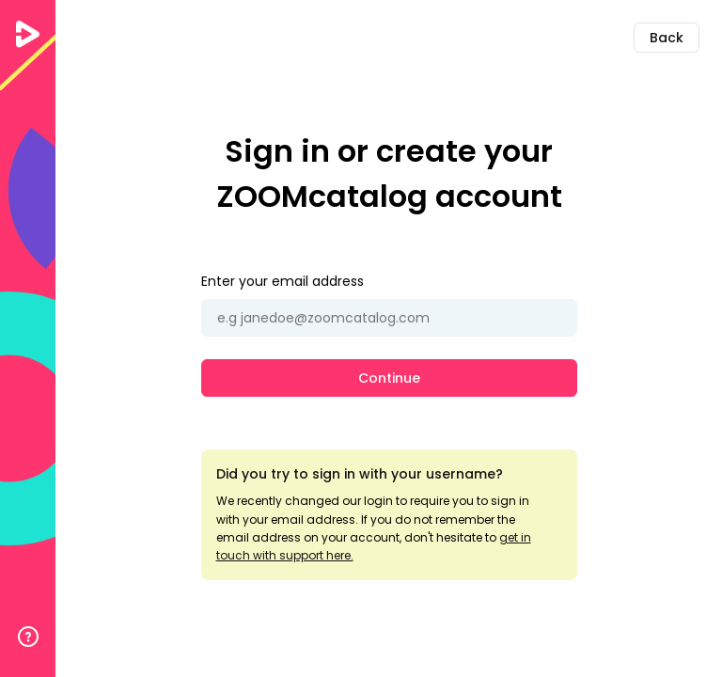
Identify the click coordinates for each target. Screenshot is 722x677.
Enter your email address (282, 281)
